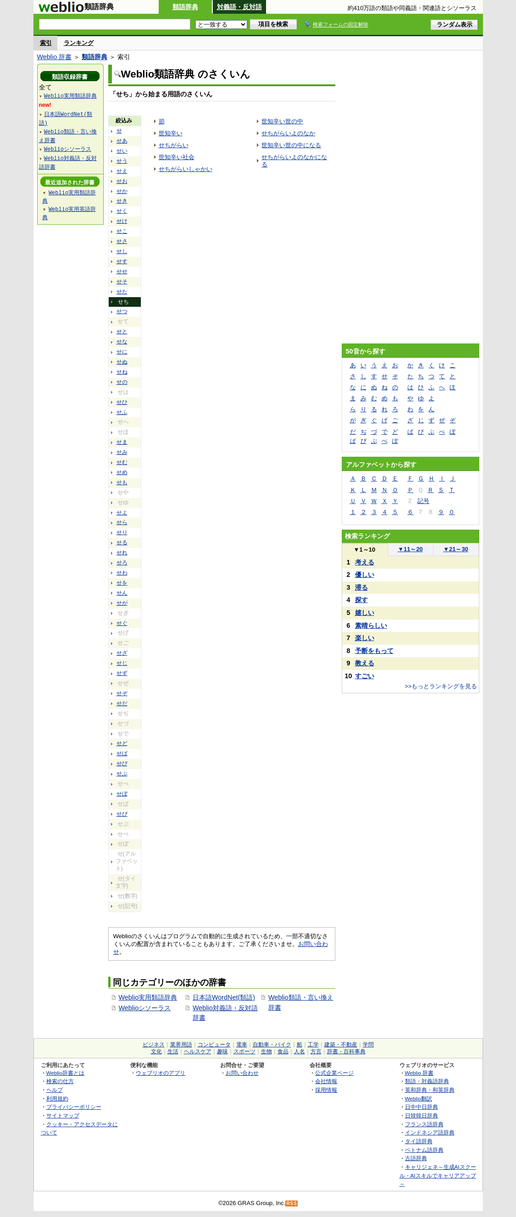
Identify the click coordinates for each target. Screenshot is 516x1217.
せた (122, 291)
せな (122, 341)
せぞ (122, 693)
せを (122, 583)
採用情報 (326, 1090)
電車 (241, 1044)
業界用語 (181, 1044)
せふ (122, 412)
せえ (122, 171)
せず (122, 673)
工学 (313, 1044)
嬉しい (364, 612)
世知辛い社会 (176, 157)
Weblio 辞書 (54, 57)
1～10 (364, 549)
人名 (299, 1051)
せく (122, 211)
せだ (122, 703)
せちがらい (174, 145)
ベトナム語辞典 (424, 1150)
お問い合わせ (242, 1073)
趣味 (222, 1051)
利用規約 (57, 1098)
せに (122, 352)
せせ (122, 271)
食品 (283, 1051)
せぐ (122, 623)
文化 (156, 1051)
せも (122, 482)
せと (122, 331)
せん (122, 593)
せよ (122, 512)
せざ (122, 653)
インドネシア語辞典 (430, 1132)
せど (122, 743)
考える (364, 562)
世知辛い (171, 133)
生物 (266, 1051)
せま (122, 442)
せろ (122, 562)
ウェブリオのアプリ (160, 1073)
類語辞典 (185, 7)
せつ (122, 311)
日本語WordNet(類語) (224, 997)
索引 (46, 42)
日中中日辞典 (421, 1107)
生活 (172, 1051)
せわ (122, 573)
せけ (122, 221)
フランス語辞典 (424, 1124)
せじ (122, 663)
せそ (122, 281)
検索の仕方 (60, 1081)
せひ (122, 402)
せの (122, 382)
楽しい (364, 638)
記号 (423, 501)
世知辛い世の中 (282, 121)
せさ (122, 241)
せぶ (122, 773)
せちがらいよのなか (288, 133)
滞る (361, 587)
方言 (316, 1051)
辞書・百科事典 (346, 1051)
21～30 (455, 549)
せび (122, 763)
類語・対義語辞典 (427, 1081)
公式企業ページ (334, 1073)
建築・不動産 (340, 1044)
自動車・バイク (272, 1044)
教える (364, 663)
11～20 (410, 549)
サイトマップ (62, 1115)
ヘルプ (54, 1090)
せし (122, 251)
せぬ (122, 362)
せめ (122, 472)
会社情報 (326, 1081)
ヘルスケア (197, 1051)
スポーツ (244, 1051)
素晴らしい (371, 625)
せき (122, 201)
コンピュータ (214, 1044)
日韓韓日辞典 (421, 1115)
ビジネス (154, 1044)
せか (122, 191)
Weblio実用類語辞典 (148, 997)
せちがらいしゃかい (185, 169)
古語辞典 (416, 1158)
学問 (368, 1044)
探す (361, 599)
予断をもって (374, 650)
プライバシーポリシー (73, 1107)
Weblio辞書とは (65, 1073)
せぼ (122, 794)
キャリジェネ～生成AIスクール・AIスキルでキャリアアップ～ (437, 1175)
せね (122, 372)
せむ (122, 462)
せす (122, 261)
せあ (122, 141)
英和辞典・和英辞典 (430, 1090)
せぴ (122, 814)
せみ (122, 452)
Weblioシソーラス (145, 1008)
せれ (122, 552)
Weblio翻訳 (418, 1098)
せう (122, 161)
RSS (291, 1203)
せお (122, 181)
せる (122, 542)
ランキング (79, 42)
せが (122, 603)
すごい (364, 676)
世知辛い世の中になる (291, 145)
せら (122, 522)
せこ (122, 231)
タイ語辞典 (419, 1141)
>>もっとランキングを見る (441, 686)
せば (122, 753)
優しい (364, 574)
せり (122, 532)
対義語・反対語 (239, 7)
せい (122, 151)
